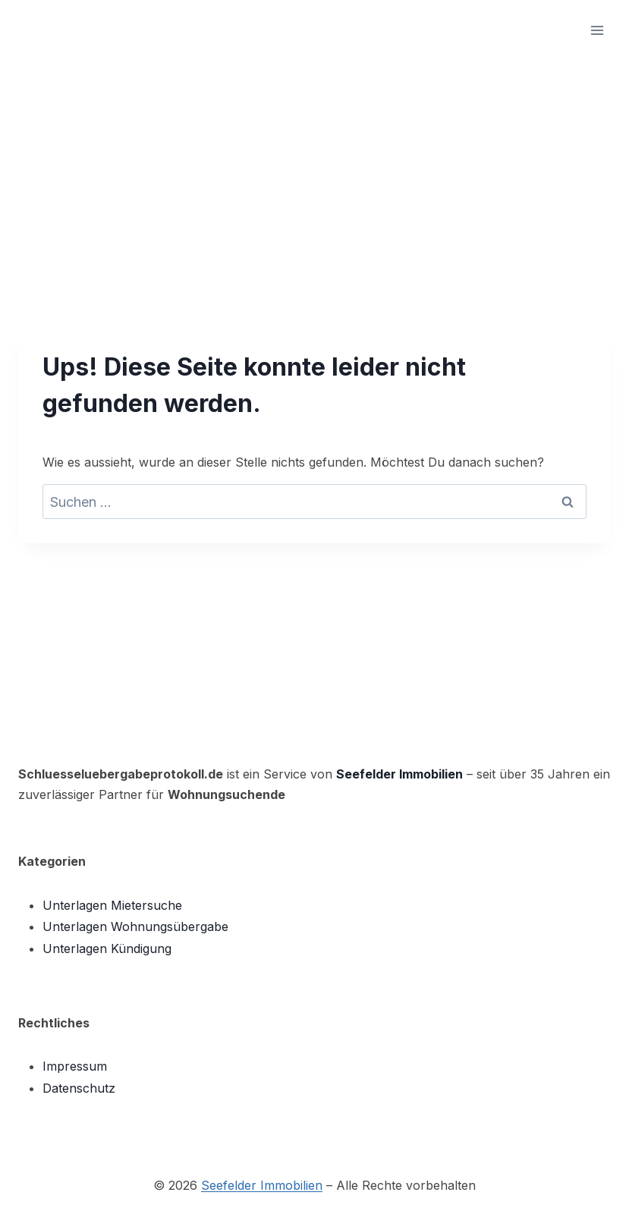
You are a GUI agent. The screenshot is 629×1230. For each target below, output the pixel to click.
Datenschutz (78, 1088)
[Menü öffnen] (597, 30)
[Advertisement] (314, 174)
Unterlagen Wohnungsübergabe (135, 926)
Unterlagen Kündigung (106, 948)
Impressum (74, 1066)
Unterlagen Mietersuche (112, 905)
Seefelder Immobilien (399, 774)
